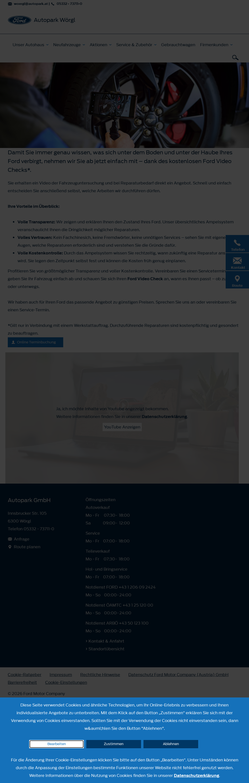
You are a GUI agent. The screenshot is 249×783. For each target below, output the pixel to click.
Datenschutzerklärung (196, 775)
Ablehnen (171, 744)
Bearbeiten (56, 744)
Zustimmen (114, 744)
